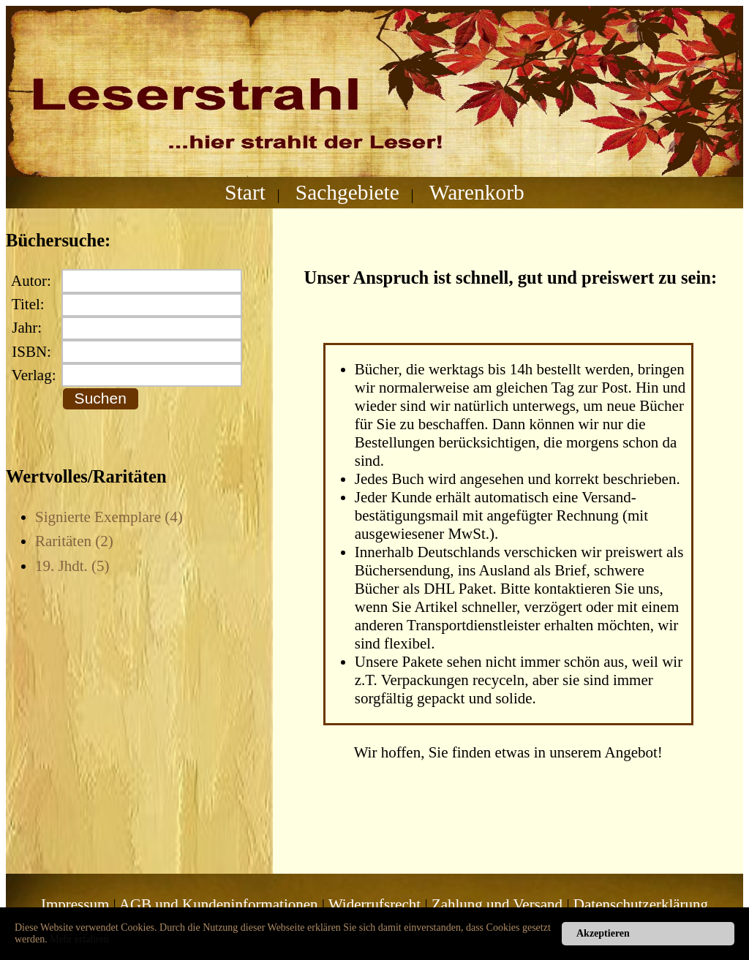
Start (245, 192)
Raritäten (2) (74, 541)
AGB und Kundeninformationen (218, 904)
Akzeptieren (603, 933)
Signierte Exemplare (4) (109, 517)
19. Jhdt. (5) (72, 566)
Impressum (75, 904)
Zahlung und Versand (497, 904)
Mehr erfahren (79, 939)
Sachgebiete (347, 192)
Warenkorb (476, 192)
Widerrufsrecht (374, 904)
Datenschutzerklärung (640, 904)
